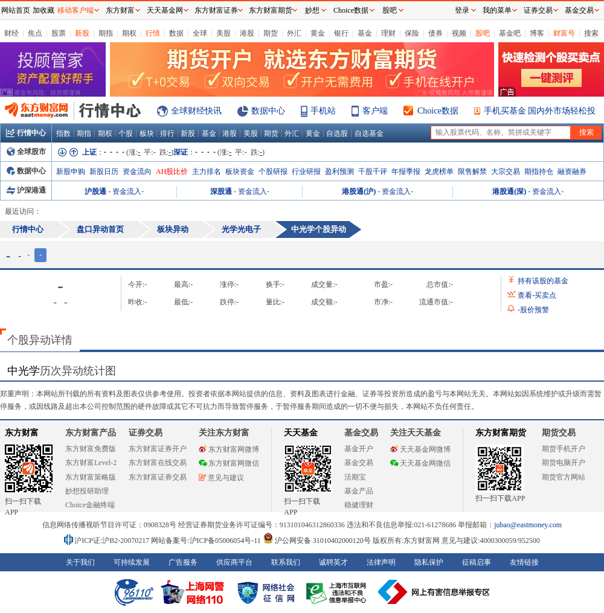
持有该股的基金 (543, 281)
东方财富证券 (216, 10)
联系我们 (285, 562)
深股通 (221, 191)
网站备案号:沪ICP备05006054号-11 (207, 540)
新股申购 (70, 171)
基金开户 (358, 449)
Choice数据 (437, 110)
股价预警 (533, 310)
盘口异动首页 (100, 229)
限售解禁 (472, 171)
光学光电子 (241, 229)
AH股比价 (172, 171)
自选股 (337, 133)
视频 (459, 33)
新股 (82, 33)
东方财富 (22, 432)
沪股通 (95, 191)
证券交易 (538, 10)
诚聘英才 (333, 562)
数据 (176, 33)
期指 (105, 33)
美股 (223, 33)
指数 (63, 133)
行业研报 (306, 171)
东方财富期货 (500, 432)
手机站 (323, 110)
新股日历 (103, 171)
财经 (11, 33)
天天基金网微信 (420, 463)
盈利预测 (339, 171)
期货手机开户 (563, 449)
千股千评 (372, 171)
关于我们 (80, 562)
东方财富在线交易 (158, 462)
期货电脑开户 (563, 462)
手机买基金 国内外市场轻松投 (540, 110)
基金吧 (510, 33)
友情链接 (524, 562)
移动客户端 (75, 10)
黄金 (317, 33)
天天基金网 (165, 10)
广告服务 (183, 562)
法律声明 (381, 562)
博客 (537, 33)
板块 (147, 133)
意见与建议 (221, 477)
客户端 (375, 110)
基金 (365, 33)
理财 (388, 33)
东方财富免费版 (90, 449)
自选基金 (369, 133)
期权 (129, 33)
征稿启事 (476, 562)
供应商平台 (234, 562)
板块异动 (172, 229)
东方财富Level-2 (91, 462)
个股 (125, 133)
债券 (435, 33)
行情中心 (26, 133)
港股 (247, 33)
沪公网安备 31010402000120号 (317, 540)
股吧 (482, 33)
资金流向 (137, 171)
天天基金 (301, 432)
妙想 (312, 10)
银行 (341, 33)
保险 (412, 33)
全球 (200, 33)
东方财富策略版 (90, 477)
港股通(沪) (359, 191)
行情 (153, 33)
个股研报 (273, 171)
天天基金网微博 (420, 449)
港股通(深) (509, 191)
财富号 (564, 33)
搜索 (591, 33)
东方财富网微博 (229, 449)
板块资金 (239, 171)
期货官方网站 (563, 477)
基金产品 (358, 491)
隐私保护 (428, 562)
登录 (462, 10)
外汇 (294, 33)
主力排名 (206, 171)
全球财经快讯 (196, 110)
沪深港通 (26, 190)
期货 (270, 33)
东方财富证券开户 (158, 449)
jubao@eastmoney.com (528, 525)
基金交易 (358, 462)
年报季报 (405, 171)
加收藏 (43, 10)
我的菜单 (497, 10)
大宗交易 (505, 171)
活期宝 (355, 477)
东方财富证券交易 (158, 477)
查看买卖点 (537, 295)
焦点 (35, 33)
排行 (167, 133)
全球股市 (26, 151)
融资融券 (571, 171)
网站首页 (15, 10)
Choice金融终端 (90, 505)
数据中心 (268, 110)
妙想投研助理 (87, 491)
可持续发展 (132, 562)
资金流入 (126, 191)
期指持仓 (538, 171)
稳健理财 (358, 505)
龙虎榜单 (439, 171)
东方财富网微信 (229, 463)
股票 (58, 33)
